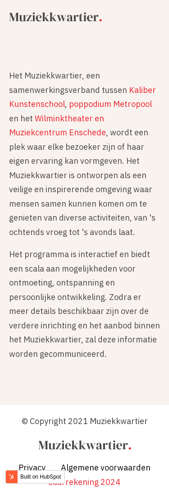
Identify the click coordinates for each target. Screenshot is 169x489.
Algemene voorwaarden (106, 467)
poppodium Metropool (110, 104)
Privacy (32, 467)
